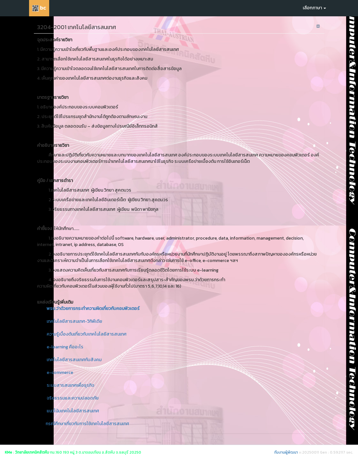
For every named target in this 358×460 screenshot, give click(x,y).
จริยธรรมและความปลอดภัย (73, 398)
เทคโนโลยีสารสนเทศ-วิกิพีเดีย (74, 321)
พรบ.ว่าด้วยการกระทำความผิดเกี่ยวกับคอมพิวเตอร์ (93, 308)
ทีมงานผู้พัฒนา (286, 452)
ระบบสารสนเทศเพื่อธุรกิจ (70, 385)
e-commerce (60, 372)
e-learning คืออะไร (65, 347)
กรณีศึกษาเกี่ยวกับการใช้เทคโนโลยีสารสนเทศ (87, 423)
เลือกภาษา (314, 7)
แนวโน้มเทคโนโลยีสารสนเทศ (73, 411)
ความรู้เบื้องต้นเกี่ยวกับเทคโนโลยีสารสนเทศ (86, 334)
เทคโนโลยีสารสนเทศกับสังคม (74, 359)
